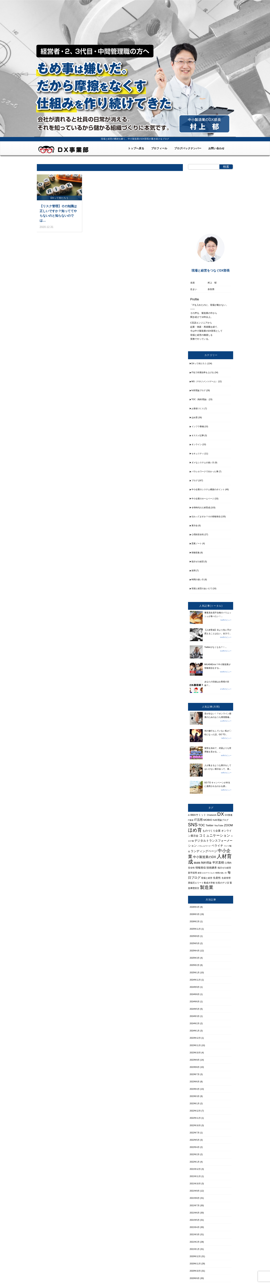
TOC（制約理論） (199, 399)
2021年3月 (195, 1234)
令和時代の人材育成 (200, 507)
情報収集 (195, 552)
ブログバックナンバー (187, 148)
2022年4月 (195, 1147)
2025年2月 (195, 965)
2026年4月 (195, 907)
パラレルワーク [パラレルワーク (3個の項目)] (204, 846)
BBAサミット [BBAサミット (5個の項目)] (198, 814)
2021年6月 (195, 1213)
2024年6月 (195, 1001)
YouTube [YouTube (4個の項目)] (218, 825)
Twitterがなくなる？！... (215, 647)
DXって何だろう (199, 363)
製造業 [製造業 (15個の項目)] (206, 887)
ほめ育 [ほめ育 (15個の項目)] (195, 830)
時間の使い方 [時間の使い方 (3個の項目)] (221, 873)
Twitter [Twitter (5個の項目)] (210, 825)
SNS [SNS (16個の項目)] (193, 824)
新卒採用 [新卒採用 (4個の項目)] (192, 872)
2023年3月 (195, 1096)
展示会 (194, 525)
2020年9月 (195, 1278)
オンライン (196, 444)
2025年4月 (195, 950)
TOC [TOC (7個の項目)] (201, 825)
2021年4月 (195, 1227)
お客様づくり (197, 408)
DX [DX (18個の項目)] (220, 814)
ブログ (194, 480)
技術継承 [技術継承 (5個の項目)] (211, 867)
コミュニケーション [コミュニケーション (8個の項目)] (214, 835)
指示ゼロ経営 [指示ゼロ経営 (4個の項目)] (224, 867)
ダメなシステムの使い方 (202, 462)
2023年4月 (195, 1089)
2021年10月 (195, 1183)
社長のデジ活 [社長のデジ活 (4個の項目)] (222, 882)
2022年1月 (195, 1162)
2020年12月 (195, 1256)
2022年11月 (195, 1118)
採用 (193, 570)
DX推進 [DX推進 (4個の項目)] (228, 815)
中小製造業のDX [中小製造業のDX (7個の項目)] (204, 857)
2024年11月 (195, 980)
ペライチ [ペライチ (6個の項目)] (217, 845)
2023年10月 (195, 1052)
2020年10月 (195, 1271)
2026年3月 (195, 914)
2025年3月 (195, 958)
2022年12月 (195, 1111)
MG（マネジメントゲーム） (204, 381)
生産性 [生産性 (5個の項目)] (217, 877)
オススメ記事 (197, 435)
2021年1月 (195, 1249)
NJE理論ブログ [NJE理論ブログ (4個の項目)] (221, 820)
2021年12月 (195, 1169)
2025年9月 (195, 936)
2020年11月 (195, 1263)
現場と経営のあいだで (201, 588)
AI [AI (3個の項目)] (189, 815)
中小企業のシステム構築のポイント (208, 489)
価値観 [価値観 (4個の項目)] (197, 862)
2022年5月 (195, 1140)
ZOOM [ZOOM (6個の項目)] (228, 825)
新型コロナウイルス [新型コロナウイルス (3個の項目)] (206, 873)
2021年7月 (195, 1205)
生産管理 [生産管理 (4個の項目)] (226, 878)
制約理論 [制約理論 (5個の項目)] (206, 862)
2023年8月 (195, 1067)
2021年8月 (195, 1198)
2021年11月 (195, 1176)
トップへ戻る (136, 148)
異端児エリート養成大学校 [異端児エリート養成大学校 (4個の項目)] (201, 882)
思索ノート (196, 543)
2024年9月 (195, 987)
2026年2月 (195, 921)
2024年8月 (195, 994)
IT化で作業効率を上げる (202, 372)
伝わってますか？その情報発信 (205, 516)
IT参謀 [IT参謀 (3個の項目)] (190, 820)
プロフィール (159, 148)
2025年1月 (195, 972)
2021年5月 (195, 1220)
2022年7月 (195, 1132)
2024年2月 (195, 1023)
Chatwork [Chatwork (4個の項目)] (211, 815)
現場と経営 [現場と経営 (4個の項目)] (206, 878)
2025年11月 (195, 929)
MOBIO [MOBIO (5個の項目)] (207, 819)
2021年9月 (195, 1191)
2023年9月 (195, 1060)
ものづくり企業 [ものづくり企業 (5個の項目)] (211, 830)
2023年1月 (195, 1103)
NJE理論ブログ (198, 390)
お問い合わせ (216, 148)
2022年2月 (195, 1154)
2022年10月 (195, 1125)
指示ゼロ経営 (197, 561)
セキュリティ (197, 453)
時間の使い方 (197, 579)
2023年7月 (195, 1074)
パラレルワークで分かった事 (204, 471)
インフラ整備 (197, 426)
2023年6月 (195, 1081)
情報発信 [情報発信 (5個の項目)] (200, 867)
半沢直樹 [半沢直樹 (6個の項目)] (218, 862)
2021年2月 (195, 1242)
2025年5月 (195, 943)
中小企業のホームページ (202, 498)
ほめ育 (194, 417)
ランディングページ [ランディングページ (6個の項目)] (204, 851)
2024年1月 (195, 1031)
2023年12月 (195, 1038)
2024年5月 (195, 1009)
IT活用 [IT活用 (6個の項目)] (198, 819)
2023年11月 (195, 1045)
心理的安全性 (197, 534)
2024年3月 (195, 1016)
